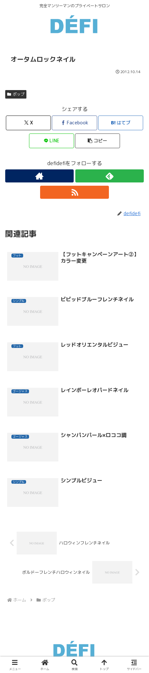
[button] (97, 140)
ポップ (15, 94)
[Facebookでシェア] (74, 123)
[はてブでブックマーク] (120, 123)
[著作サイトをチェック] (39, 175)
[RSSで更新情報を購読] (74, 192)
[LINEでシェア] (51, 140)
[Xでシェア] (28, 123)
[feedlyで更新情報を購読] (109, 175)
